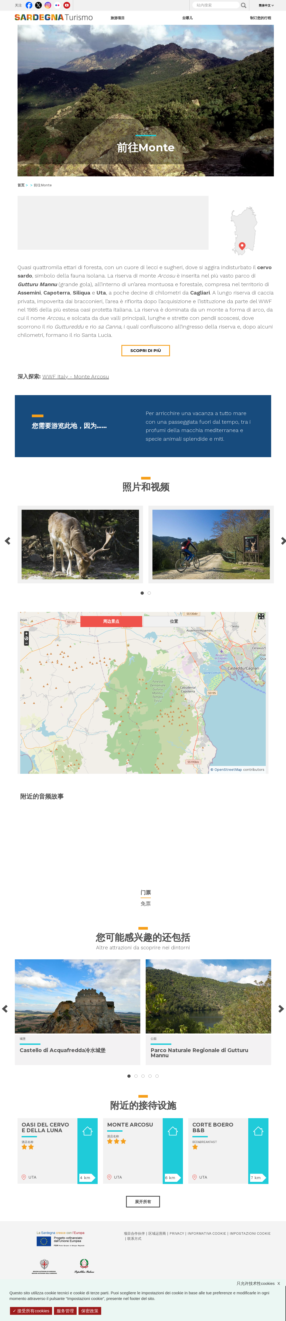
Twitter (38, 4)
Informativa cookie (207, 1233)
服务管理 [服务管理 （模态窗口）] (65, 1311)
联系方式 (134, 1239)
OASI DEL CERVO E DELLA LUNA (45, 1128)
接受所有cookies (31, 1311)
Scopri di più (145, 350)
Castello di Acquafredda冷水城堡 (62, 1050)
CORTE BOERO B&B (212, 1128)
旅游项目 (118, 18)
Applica (243, 5)
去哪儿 (187, 18)
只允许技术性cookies (261, 1283)
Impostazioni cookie (250, 1233)
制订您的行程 (260, 18)
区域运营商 (157, 1233)
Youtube (66, 4)
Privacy (176, 1233)
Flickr (57, 4)
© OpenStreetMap (226, 770)
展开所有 (143, 1201)
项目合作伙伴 (134, 1233)
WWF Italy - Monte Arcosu (75, 376)
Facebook (29, 4)
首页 (21, 185)
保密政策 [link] (89, 1311)
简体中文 (265, 5)
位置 (174, 621)
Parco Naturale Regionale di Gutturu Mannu (199, 1053)
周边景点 (111, 621)
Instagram (48, 4)
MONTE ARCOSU (130, 1125)
